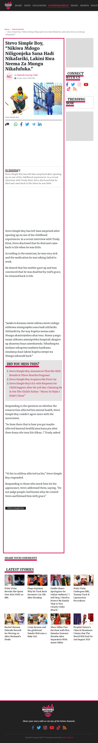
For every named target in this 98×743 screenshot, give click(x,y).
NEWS (27, 5)
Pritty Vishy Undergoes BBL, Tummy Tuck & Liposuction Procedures (82, 594)
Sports (84, 5)
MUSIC (74, 5)
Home (7, 29)
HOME (18, 5)
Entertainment (58, 5)
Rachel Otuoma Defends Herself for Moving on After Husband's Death (13, 633)
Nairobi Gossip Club (27, 75)
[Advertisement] (51, 18)
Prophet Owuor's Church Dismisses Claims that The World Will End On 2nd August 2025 (83, 633)
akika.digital (67, 737)
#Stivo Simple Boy (15, 508)
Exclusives (39, 5)
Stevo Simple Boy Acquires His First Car (33, 379)
